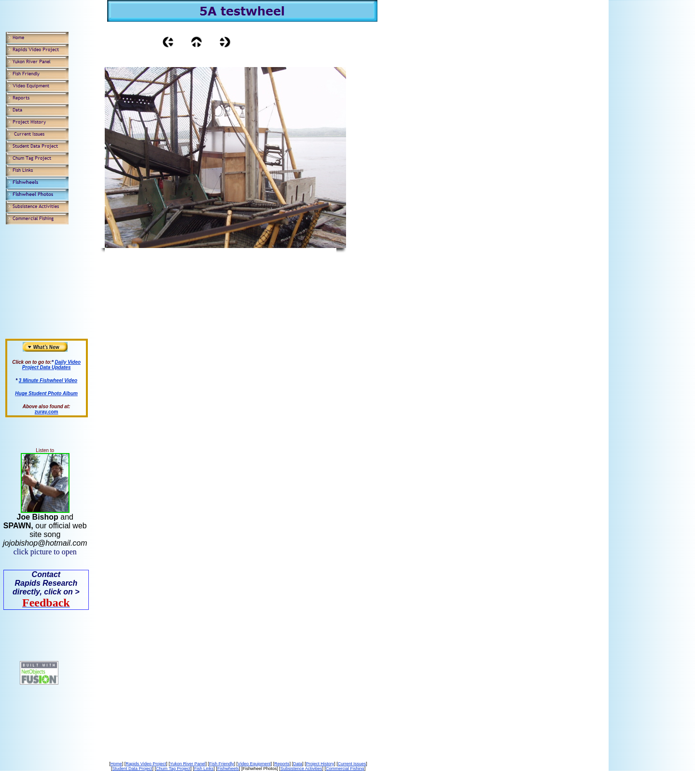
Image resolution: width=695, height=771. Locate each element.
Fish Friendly (221, 763)
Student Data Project (132, 768)
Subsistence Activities (301, 768)
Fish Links (204, 768)
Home (116, 763)
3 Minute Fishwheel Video (48, 380)
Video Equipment (253, 763)
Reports (282, 763)
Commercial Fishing (345, 768)
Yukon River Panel (188, 763)
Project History (320, 763)
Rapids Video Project (145, 763)
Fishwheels (228, 768)
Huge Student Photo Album (46, 393)
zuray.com (46, 411)
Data (297, 763)
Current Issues (352, 763)
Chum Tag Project (173, 768)
